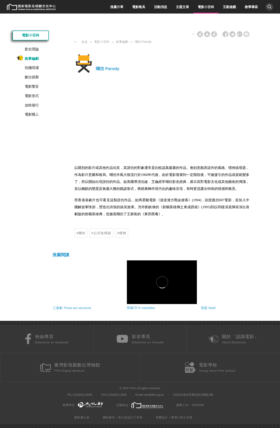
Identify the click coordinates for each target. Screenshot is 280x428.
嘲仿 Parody (143, 41)
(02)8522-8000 (83, 394)
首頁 (84, 42)
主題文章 (182, 7)
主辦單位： (139, 405)
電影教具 (138, 7)
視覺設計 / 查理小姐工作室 (174, 417)
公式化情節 (102, 233)
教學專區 (251, 7)
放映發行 (32, 105)
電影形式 (32, 96)
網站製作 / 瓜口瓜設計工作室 (123, 417)
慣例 (122, 233)
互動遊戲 (229, 7)
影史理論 (32, 49)
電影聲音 (32, 86)
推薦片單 (116, 7)
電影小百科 (206, 7)
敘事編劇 (32, 58)
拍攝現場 (32, 68)
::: (2, 5)
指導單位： (83, 405)
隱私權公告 (82, 417)
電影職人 (32, 114)
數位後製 (32, 77)
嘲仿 (81, 233)
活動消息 (160, 7)
